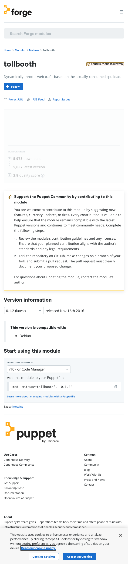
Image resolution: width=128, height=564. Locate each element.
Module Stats (17, 151)
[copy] (116, 387)
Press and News (94, 480)
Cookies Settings (44, 556)
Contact (89, 485)
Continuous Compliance (19, 465)
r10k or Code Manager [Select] (39, 369)
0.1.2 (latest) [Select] (24, 310)
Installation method (20, 362)
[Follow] (13, 86)
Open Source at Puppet (19, 498)
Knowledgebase (14, 488)
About (88, 460)
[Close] (120, 535)
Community (91, 465)
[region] (64, 546)
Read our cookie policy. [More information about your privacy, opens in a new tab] (38, 548)
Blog (87, 470)
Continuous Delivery (17, 460)
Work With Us (92, 475)
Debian (25, 335)
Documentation (14, 493)
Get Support (11, 483)
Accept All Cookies (79, 556)
